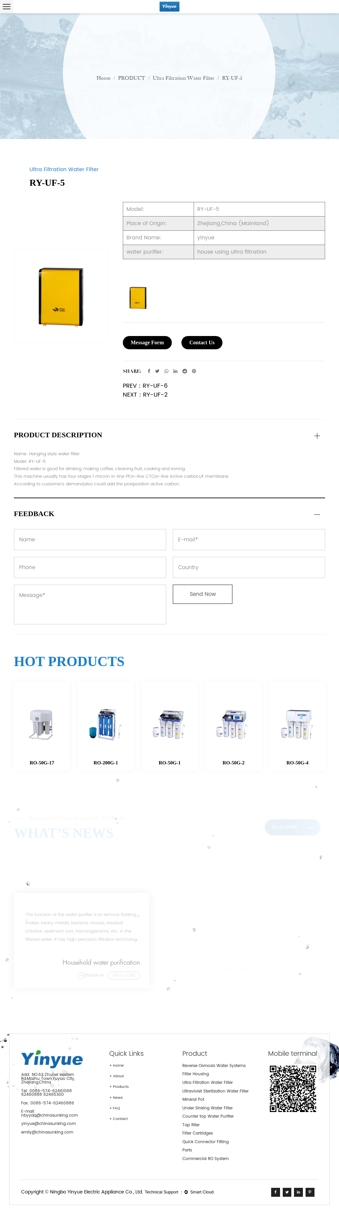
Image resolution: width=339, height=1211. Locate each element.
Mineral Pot (193, 1099)
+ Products (119, 1087)
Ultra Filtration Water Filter (184, 78)
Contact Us (202, 342)
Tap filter (191, 1125)
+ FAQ (114, 1108)
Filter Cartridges (197, 1133)
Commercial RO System (205, 1159)
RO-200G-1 (105, 762)
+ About (116, 1076)
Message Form (147, 342)
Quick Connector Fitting (205, 1142)
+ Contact (118, 1119)
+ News (116, 1098)
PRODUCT (131, 78)
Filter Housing (195, 1074)
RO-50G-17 (41, 762)
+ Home (116, 1066)
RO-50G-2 (233, 762)
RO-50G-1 (170, 762)
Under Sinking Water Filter (207, 1108)
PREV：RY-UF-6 (145, 386)
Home (104, 78)
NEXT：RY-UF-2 (145, 395)
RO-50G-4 (297, 762)
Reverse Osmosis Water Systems (214, 1066)
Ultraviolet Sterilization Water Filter (215, 1091)
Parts (187, 1150)
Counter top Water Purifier (208, 1116)
